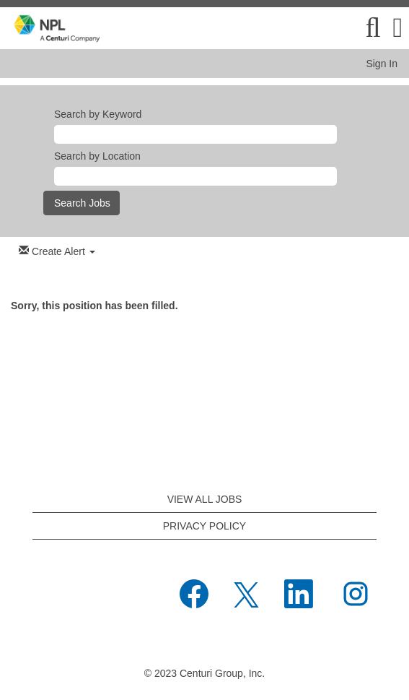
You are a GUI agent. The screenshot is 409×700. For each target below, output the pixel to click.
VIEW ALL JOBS (204, 499)
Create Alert (57, 251)
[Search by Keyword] (195, 134)
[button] (398, 27)
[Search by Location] (195, 176)
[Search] (373, 27)
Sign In (381, 63)
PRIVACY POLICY (204, 526)
